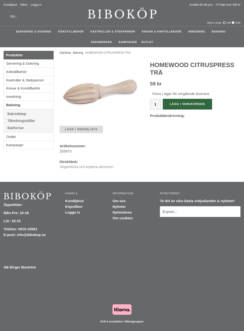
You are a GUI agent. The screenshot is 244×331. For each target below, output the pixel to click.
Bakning (220, 31)
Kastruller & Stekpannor (114, 31)
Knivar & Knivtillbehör (163, 31)
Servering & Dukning (35, 31)
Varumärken (102, 42)
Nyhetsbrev (122, 212)
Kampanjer (127, 42)
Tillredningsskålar (30, 121)
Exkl (237, 22)
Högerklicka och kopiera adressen (86, 167)
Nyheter (119, 207)
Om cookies (122, 218)
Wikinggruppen (133, 321)
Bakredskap (30, 114)
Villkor (24, 4)
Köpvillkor (73, 207)
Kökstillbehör (72, 31)
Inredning (198, 31)
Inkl (229, 22)
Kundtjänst (10, 4)
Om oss (119, 201)
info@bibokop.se (31, 235)
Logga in (35, 4)
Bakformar (30, 128)
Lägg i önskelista (81, 129)
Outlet (147, 42)
